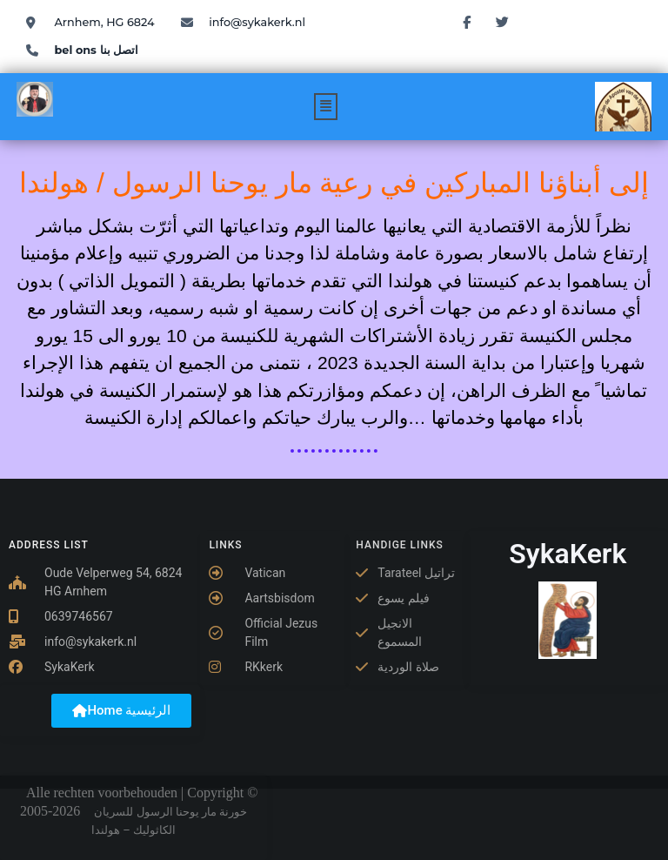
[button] (326, 106)
